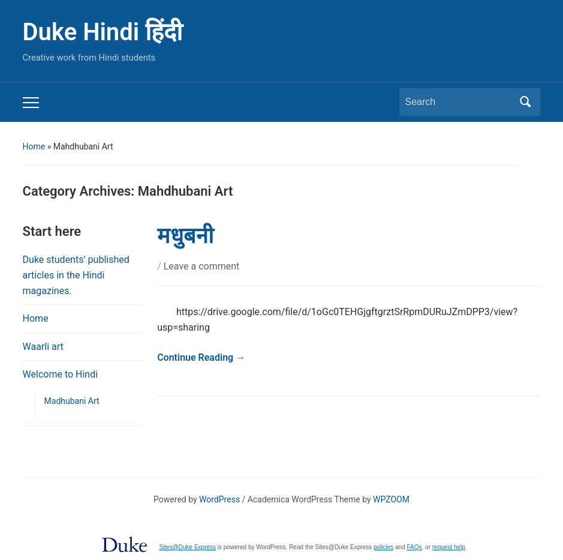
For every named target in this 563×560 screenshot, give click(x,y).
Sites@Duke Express (187, 547)
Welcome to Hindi (60, 374)
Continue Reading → (201, 357)
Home (34, 146)
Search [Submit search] (525, 102)
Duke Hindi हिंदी (102, 32)
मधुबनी (185, 235)
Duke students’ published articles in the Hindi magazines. (76, 275)
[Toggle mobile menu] (31, 102)
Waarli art (43, 346)
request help (448, 547)
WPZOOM (391, 499)
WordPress (219, 499)
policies (383, 547)
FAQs (414, 547)
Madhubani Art (72, 401)
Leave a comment (202, 266)
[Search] (459, 102)
